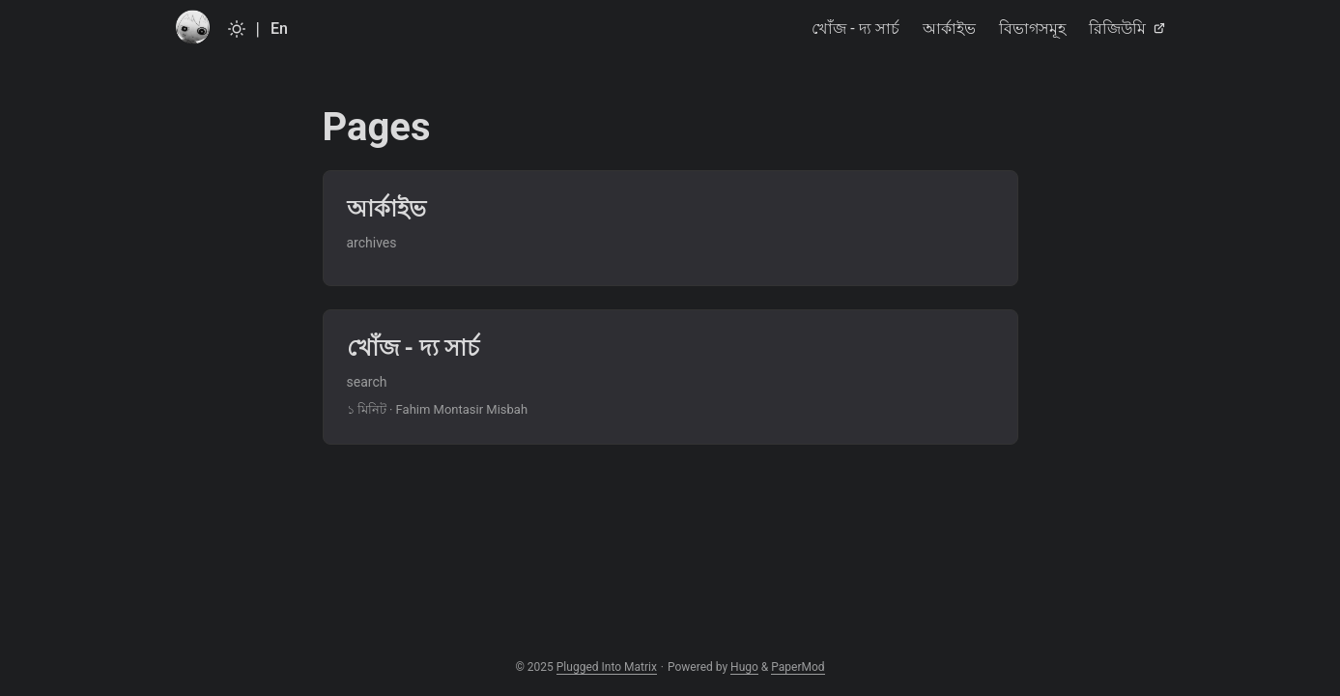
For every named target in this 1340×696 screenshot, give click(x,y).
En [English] (279, 28)
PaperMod (797, 667)
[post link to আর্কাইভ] (670, 228)
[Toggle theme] (236, 29)
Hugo (744, 667)
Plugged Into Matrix (606, 667)
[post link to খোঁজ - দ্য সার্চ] (670, 377)
